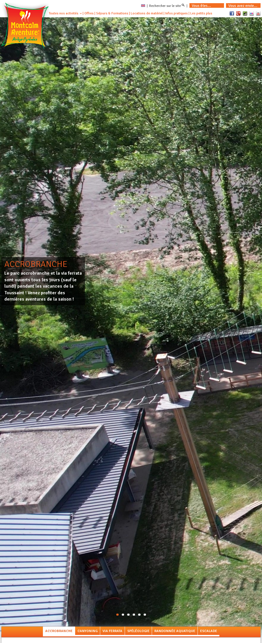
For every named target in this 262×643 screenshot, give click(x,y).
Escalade (208, 631)
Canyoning (87, 631)
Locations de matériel (147, 13)
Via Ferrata (112, 631)
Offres (89, 13)
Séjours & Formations (112, 13)
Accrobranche (59, 631)
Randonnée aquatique (174, 631)
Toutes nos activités (63, 13)
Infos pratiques (176, 13)
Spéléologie (138, 631)
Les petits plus (201, 13)
